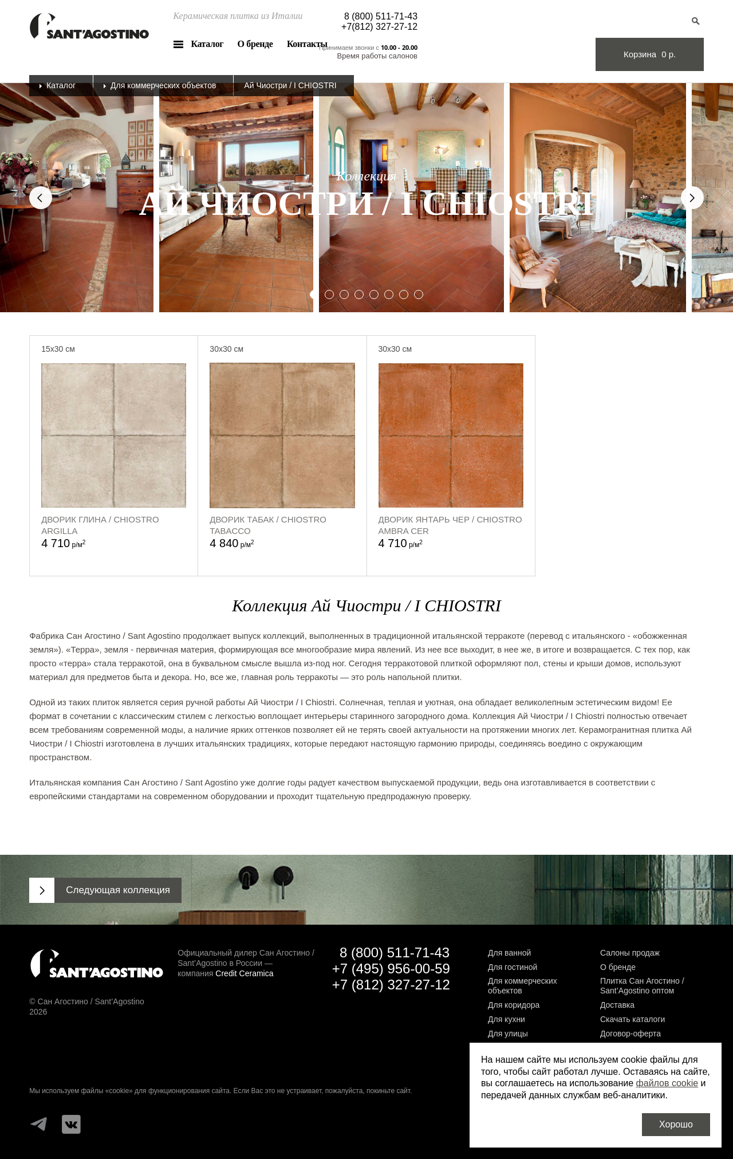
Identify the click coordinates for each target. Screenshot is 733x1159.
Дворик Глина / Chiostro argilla (100, 525)
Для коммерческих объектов (163, 85)
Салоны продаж (630, 952)
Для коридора (513, 1004)
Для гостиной (512, 967)
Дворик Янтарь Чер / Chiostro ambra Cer (450, 525)
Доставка (617, 1004)
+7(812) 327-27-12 (379, 27)
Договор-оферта (630, 1033)
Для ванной (509, 952)
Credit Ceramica (244, 973)
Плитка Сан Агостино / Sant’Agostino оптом (642, 985)
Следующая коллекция (118, 890)
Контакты (307, 44)
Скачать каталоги (632, 1019)
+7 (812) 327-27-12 (391, 984)
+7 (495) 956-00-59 (391, 968)
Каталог (207, 44)
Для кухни (506, 1019)
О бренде (255, 44)
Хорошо (676, 1124)
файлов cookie (667, 1083)
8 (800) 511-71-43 (380, 16)
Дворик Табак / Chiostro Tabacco (268, 525)
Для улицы (508, 1033)
